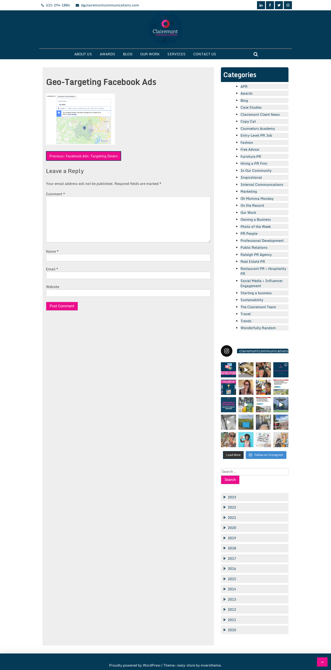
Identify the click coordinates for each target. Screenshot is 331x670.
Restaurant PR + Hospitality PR (263, 271)
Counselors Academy (257, 128)
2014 (232, 589)
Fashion (246, 142)
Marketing (248, 191)
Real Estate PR (252, 261)
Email (52, 269)
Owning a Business (255, 219)
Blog (127, 54)
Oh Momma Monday (257, 198)
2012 (232, 609)
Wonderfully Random (258, 328)
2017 (232, 558)
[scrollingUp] (322, 662)
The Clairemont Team (258, 307)
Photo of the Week (255, 226)
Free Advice (249, 149)
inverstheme (211, 665)
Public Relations (253, 247)
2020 (232, 527)
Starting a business (256, 293)
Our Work (150, 54)
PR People (248, 233)
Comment (55, 194)
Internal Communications (261, 184)
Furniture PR (250, 156)
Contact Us (204, 54)
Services (176, 54)
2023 (232, 497)
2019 (232, 538)
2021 (232, 517)
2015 (232, 579)
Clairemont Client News (260, 114)
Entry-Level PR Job (256, 135)
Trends (245, 321)
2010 (232, 630)
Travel (245, 314)
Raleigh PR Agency (256, 254)
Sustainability (251, 299)
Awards (107, 54)
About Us (83, 54)
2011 (232, 619)
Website (52, 286)
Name (52, 251)
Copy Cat (248, 121)
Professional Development (262, 240)
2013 (232, 599)
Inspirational (251, 177)
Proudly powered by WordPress (135, 665)
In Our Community (255, 170)
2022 (232, 507)
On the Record (252, 205)
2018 (232, 548)
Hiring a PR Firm (253, 163)
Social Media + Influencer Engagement (261, 283)
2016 (232, 568)
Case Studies (251, 107)
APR (244, 86)
